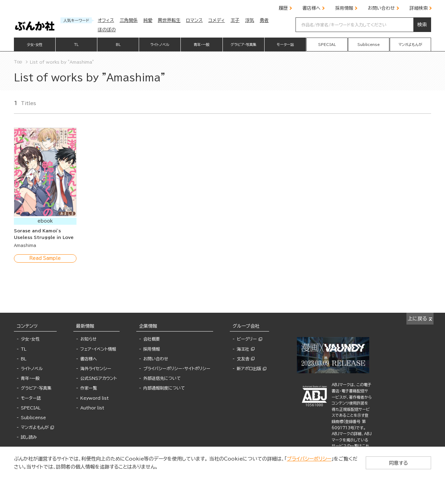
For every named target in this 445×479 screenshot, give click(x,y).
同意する (403, 462)
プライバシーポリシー (309, 458)
